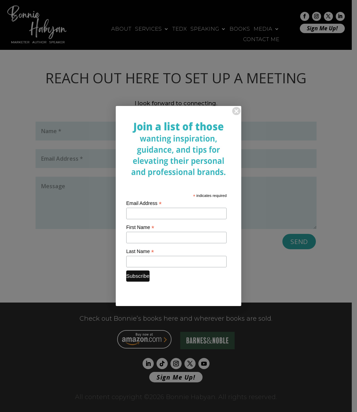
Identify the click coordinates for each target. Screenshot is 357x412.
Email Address (144, 203)
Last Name (140, 251)
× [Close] (236, 111)
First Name (140, 227)
